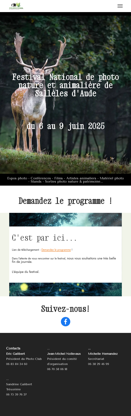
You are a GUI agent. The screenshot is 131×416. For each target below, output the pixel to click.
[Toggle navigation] (120, 6)
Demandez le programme (56, 262)
